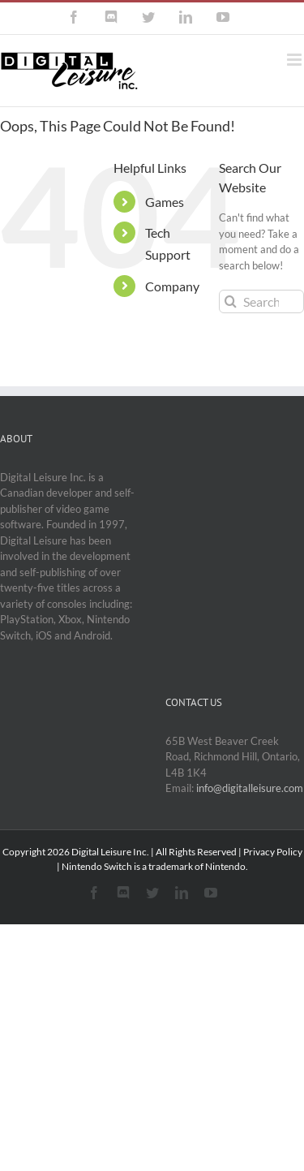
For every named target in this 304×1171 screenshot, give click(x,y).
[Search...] (261, 301)
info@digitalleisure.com (249, 787)
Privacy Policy (272, 852)
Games (164, 201)
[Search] (230, 301)
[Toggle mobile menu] (295, 59)
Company (172, 286)
